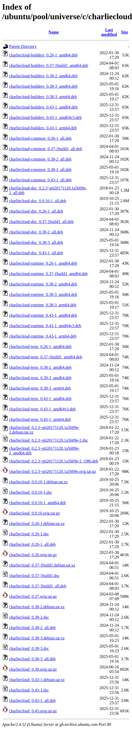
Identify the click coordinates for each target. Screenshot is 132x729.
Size (124, 32)
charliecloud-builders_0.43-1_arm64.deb (43, 128)
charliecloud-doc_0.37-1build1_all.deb (41, 221)
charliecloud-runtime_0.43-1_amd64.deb (43, 315)
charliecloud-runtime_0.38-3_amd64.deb (43, 294)
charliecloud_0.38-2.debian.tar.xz (37, 607)
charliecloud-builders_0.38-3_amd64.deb (43, 86)
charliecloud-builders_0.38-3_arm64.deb (43, 96)
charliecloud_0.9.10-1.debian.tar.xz (38, 482)
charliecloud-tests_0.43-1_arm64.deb (40, 419)
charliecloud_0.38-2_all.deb (32, 627)
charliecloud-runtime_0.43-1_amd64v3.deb (45, 326)
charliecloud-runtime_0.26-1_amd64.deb (43, 263)
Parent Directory (23, 46)
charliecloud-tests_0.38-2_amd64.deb (40, 367)
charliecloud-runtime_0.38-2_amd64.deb (43, 284)
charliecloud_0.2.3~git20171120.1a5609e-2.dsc (48, 440)
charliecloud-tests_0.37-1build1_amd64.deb (45, 357)
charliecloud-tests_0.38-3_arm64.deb (40, 388)
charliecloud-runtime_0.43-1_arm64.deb (42, 336)
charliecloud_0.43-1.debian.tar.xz (37, 679)
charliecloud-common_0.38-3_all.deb (40, 169)
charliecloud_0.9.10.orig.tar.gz (34, 513)
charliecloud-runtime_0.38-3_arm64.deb (42, 305)
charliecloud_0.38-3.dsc (29, 648)
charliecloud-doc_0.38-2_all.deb (36, 232)
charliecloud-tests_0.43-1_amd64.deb (40, 398)
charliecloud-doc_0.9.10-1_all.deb (37, 201)
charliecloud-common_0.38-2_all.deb (40, 159)
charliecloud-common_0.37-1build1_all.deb (45, 149)
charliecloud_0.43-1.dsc (29, 690)
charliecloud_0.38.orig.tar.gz (33, 669)
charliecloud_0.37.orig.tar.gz (33, 596)
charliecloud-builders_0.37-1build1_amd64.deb (48, 65)
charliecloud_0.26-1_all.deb (32, 544)
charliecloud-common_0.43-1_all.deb (40, 180)
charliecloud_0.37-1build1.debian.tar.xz (42, 565)
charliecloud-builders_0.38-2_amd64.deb (43, 76)
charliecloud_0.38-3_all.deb (32, 659)
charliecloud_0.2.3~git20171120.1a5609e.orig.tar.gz (52, 471)
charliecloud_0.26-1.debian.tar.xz (37, 523)
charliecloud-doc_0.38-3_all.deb (36, 242)
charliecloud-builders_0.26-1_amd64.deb (43, 55)
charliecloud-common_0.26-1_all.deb (40, 138)
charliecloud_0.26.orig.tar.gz (33, 555)
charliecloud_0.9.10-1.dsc (30, 492)
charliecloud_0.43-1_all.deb (32, 700)
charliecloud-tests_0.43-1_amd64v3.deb (42, 409)
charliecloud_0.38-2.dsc (29, 617)
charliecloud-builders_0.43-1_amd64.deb (43, 107)
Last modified (109, 32)
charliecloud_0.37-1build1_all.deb (37, 586)
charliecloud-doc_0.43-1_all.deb (36, 253)
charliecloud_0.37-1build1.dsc (34, 575)
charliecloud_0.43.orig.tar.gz (33, 711)
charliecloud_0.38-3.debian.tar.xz (37, 638)
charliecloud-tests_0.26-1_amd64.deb (40, 346)
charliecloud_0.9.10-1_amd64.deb (37, 502)
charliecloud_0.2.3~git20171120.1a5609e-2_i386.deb (53, 461)
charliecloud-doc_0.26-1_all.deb (36, 211)
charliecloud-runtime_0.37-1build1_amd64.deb (48, 273)
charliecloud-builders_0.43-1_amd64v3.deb (45, 117)
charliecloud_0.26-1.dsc (29, 534)
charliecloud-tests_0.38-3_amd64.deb (40, 378)
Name (53, 32)
